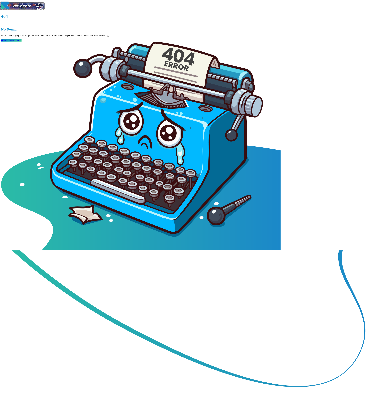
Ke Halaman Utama (11, 40)
